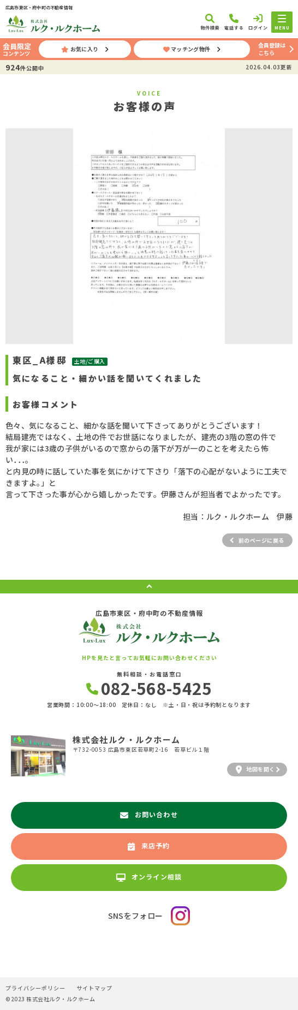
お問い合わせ (148, 814)
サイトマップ (94, 988)
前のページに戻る (261, 540)
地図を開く (255, 769)
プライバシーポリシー (35, 988)
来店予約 (149, 846)
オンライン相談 (149, 877)
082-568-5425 (149, 688)
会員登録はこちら (271, 49)
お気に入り (79, 49)
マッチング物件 (187, 49)
